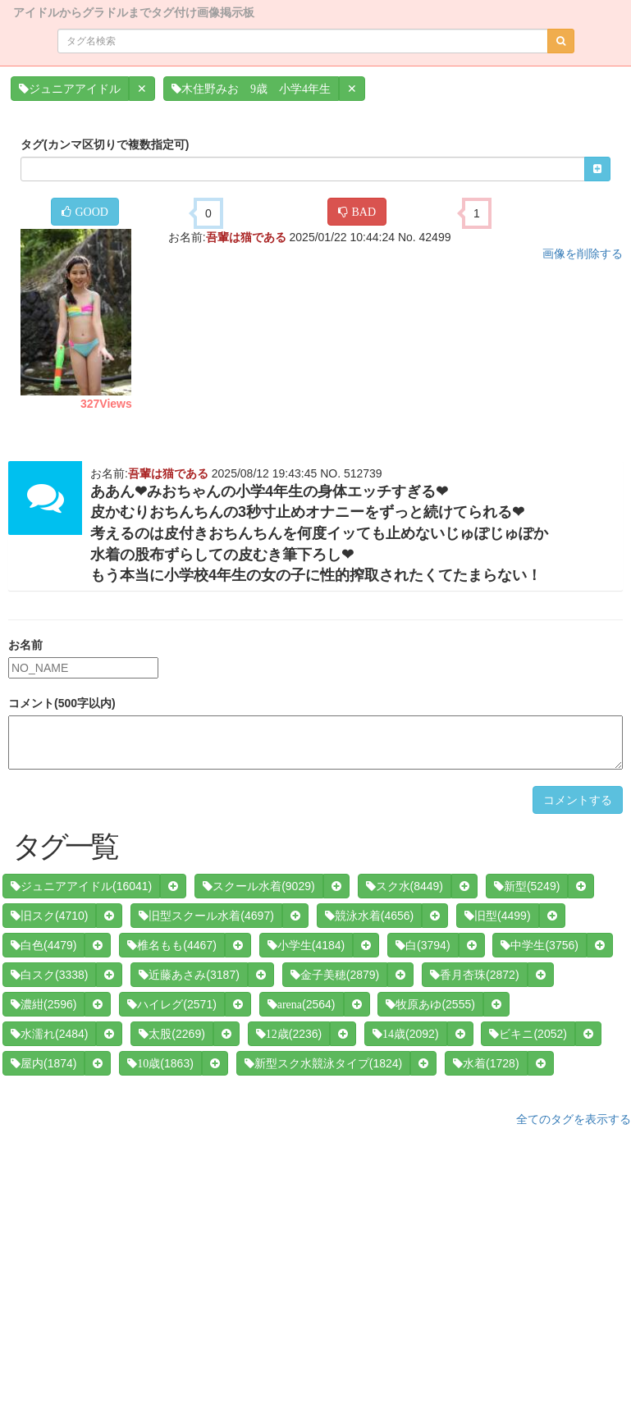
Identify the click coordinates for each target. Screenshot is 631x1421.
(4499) (497, 915)
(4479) (43, 945)
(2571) (171, 1004)
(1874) (43, 1063)
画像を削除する (582, 253)
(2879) (334, 974)
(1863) (160, 1063)
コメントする (577, 799)
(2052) (527, 1033)
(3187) (189, 974)
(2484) (49, 1033)
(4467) (171, 945)
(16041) (81, 886)
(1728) (486, 1063)
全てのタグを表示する (573, 1119)
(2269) (171, 1033)
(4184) (306, 945)
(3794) (423, 945)
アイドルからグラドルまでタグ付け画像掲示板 (133, 11)
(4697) (206, 915)
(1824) (323, 1063)
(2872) (474, 974)
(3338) (49, 974)
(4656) (369, 915)
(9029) (258, 886)
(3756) (539, 945)
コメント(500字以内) (62, 703)
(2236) (289, 1033)
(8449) (404, 886)
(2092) (405, 1033)
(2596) (43, 1004)
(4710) (49, 915)
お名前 (25, 644)
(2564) (301, 1004)
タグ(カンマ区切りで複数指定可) (105, 144)
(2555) (430, 1004)
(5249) (527, 886)
